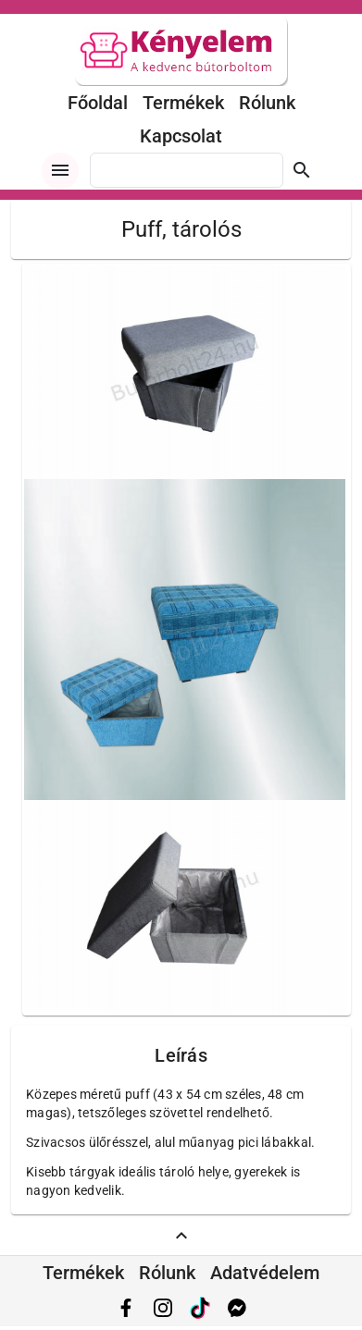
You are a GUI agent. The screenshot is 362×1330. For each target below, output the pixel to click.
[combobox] (186, 170)
